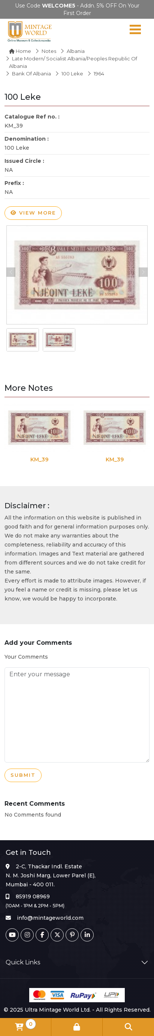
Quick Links (23, 962)
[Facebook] (42, 934)
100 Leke (72, 74)
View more (33, 213)
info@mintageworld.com (50, 917)
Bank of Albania (31, 74)
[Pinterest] (72, 934)
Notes (49, 51)
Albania (76, 51)
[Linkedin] (87, 934)
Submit (23, 775)
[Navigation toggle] (135, 31)
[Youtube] (12, 934)
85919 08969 (33, 896)
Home (20, 51)
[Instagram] (27, 934)
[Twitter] (57, 934)
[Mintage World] (29, 31)
